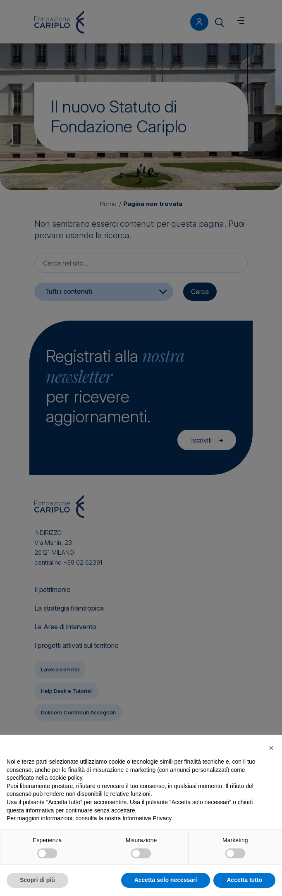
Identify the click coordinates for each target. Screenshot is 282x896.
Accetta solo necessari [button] (165, 880)
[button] (271, 748)
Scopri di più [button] (37, 880)
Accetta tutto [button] (244, 880)
